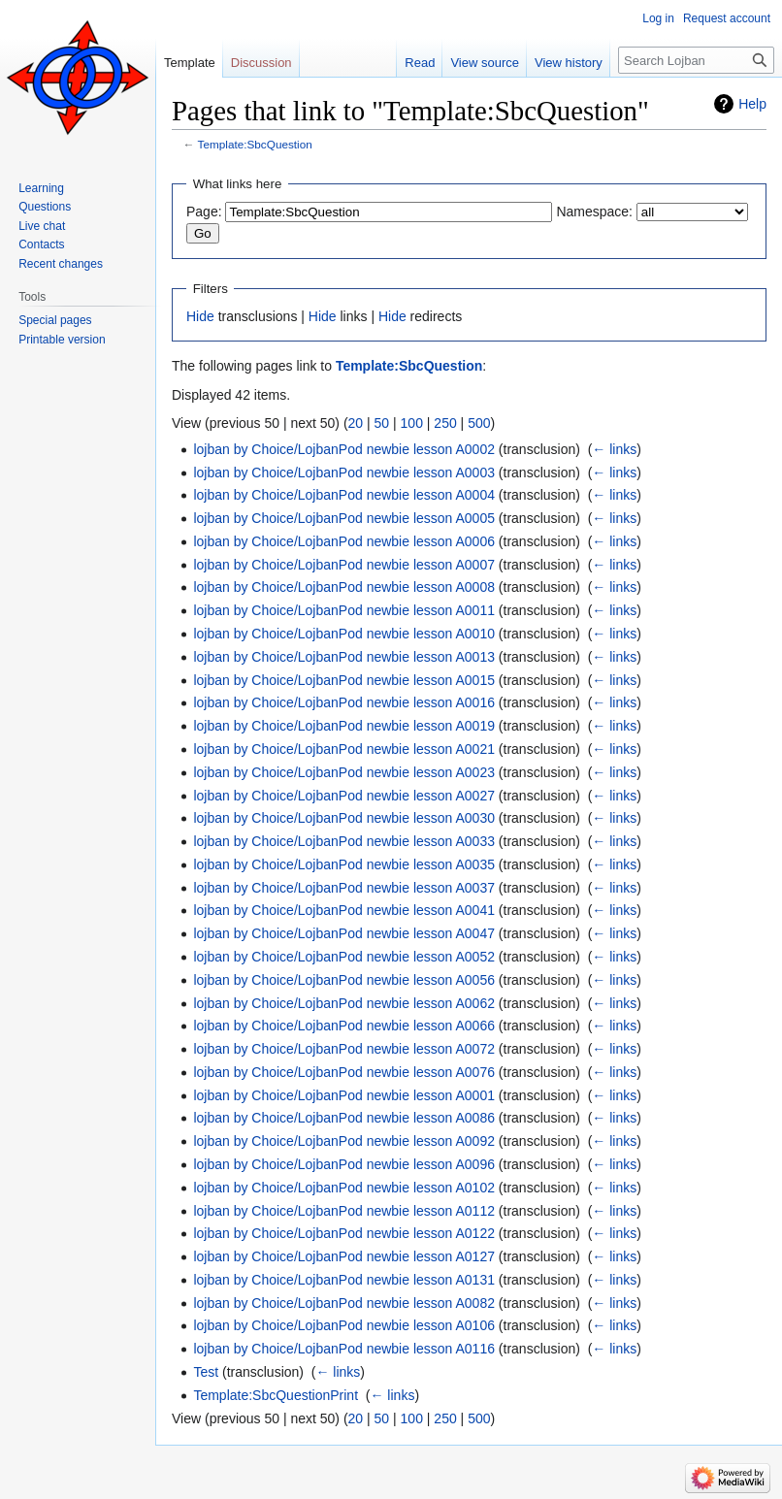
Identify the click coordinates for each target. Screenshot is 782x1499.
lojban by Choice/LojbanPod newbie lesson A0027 (344, 795)
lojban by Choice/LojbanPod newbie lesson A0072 (344, 1049)
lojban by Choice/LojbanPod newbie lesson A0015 (344, 680)
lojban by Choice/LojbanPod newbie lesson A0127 (344, 1256)
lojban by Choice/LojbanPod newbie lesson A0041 (344, 910)
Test (205, 1372)
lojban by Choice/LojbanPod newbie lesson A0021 (344, 749)
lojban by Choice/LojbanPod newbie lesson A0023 (344, 772)
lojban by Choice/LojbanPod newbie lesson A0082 (344, 1303)
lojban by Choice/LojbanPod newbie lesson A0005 (344, 518)
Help (752, 104)
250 (445, 423)
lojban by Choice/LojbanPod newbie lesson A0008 (344, 587)
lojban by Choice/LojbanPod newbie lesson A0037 (344, 888)
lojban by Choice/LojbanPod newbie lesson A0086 (344, 1117)
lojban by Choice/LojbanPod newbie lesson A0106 (344, 1325)
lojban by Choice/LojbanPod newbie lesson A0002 (344, 449)
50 (382, 423)
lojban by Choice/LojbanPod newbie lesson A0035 (344, 864)
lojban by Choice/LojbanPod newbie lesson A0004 (344, 495)
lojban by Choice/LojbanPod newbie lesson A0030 (344, 818)
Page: (204, 211)
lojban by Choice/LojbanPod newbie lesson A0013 (344, 657)
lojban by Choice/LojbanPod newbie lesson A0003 (344, 472)
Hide (200, 316)
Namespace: (594, 211)
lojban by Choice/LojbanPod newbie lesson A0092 (344, 1141)
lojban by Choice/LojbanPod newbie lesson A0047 (344, 933)
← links (614, 449)
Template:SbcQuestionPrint (275, 1395)
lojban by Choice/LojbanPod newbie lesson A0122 (344, 1233)
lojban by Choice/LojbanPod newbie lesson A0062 (344, 1003)
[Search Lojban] (696, 60)
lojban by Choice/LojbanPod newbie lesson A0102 (344, 1187)
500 (479, 423)
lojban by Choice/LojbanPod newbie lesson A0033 (344, 841)
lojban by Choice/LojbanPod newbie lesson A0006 (344, 541)
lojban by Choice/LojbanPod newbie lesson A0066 (344, 1025)
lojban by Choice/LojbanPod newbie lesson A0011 (344, 610)
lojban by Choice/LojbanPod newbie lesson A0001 (344, 1095)
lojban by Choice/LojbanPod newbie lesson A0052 (344, 956)
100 (412, 423)
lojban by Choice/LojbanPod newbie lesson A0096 (344, 1164)
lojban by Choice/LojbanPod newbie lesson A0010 (344, 633)
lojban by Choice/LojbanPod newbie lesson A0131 (344, 1279)
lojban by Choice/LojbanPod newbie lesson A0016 (344, 702)
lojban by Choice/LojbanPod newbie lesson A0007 (344, 564)
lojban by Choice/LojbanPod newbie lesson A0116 (344, 1348)
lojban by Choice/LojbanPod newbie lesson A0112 (344, 1211)
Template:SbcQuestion (255, 144)
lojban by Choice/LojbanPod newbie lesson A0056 (344, 980)
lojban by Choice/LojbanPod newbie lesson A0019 (344, 725)
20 (356, 423)
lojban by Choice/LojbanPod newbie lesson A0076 (344, 1072)
